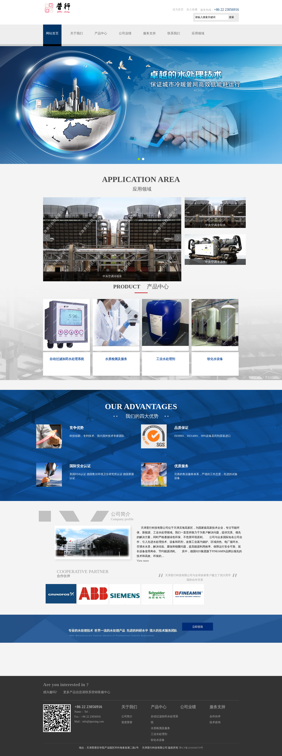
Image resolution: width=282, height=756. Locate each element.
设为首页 (178, 9)
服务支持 (149, 33)
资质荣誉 (126, 722)
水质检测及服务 (160, 728)
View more (143, 560)
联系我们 (173, 33)
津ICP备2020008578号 (191, 747)
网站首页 (52, 33)
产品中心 (101, 33)
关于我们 (76, 33)
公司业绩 (125, 33)
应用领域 (198, 33)
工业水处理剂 (159, 734)
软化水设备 (157, 740)
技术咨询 (215, 722)
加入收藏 (191, 9)
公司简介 (126, 716)
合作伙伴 (215, 716)
